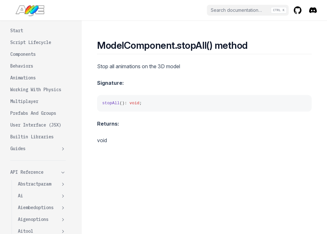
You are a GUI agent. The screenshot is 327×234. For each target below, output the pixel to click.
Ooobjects (29, 205)
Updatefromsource (45, 141)
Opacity (34, 60)
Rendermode (38, 84)
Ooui (23, 217)
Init (31, 37)
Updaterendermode (45, 160)
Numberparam (42, 194)
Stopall (34, 126)
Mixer (32, 49)
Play (31, 72)
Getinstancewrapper (45, 22)
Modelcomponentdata (42, 178)
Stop (31, 114)
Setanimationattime (45, 99)
